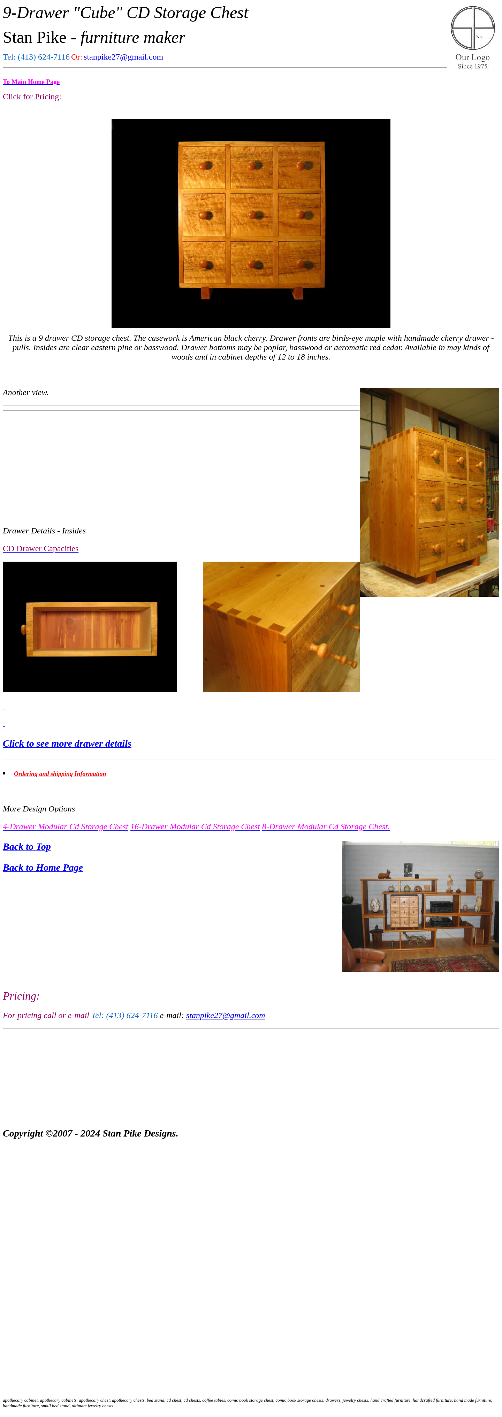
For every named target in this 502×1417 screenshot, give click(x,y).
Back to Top (27, 846)
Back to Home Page (43, 867)
